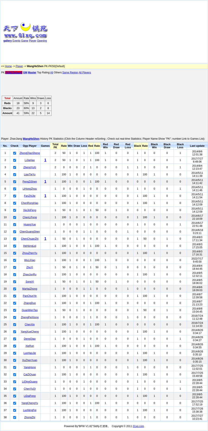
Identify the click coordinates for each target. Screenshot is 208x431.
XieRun (29, 345)
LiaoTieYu (30, 174)
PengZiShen (30, 181)
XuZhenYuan (29, 360)
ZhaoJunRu (29, 274)
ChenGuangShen (30, 231)
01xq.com (138, 426)
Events (17, 40)
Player (32, 40)
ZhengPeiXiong (30, 317)
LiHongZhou (30, 188)
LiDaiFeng (30, 395)
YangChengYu (29, 403)
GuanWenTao (29, 310)
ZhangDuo (30, 303)
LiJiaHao (30, 160)
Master (32, 72)
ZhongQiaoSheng (30, 153)
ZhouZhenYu (29, 253)
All (51, 72)
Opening (42, 40)
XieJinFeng (29, 210)
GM (25, 72)
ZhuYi (29, 267)
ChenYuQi (30, 388)
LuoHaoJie (29, 353)
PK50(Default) (13, 72)
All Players (85, 72)
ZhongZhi (29, 417)
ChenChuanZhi (30, 238)
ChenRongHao (29, 203)
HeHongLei (29, 245)
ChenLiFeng (30, 217)
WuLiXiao (29, 260)
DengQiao (30, 338)
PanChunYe (30, 295)
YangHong (30, 367)
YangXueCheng (30, 331)
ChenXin (30, 324)
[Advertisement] (108, 32)
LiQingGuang (29, 381)
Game (24, 40)
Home (8, 66)
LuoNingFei (29, 410)
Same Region (70, 72)
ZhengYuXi (29, 167)
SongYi (30, 281)
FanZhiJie (30, 195)
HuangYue (30, 224)
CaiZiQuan (29, 374)
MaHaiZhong (29, 288)
